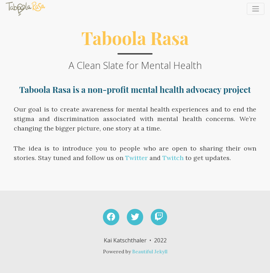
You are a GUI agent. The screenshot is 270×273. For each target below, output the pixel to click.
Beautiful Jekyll (149, 251)
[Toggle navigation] (255, 9)
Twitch (173, 158)
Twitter (136, 158)
